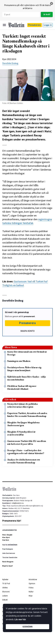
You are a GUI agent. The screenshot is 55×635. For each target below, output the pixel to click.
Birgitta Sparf (7, 566)
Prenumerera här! (11, 520)
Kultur (31, 591)
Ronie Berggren (7, 562)
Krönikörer (33, 579)
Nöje (30, 595)
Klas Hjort (6, 537)
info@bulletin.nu (18, 503)
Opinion (32, 583)
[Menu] (4, 25)
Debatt (5, 600)
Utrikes (5, 587)
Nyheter (5, 579)
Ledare (5, 595)
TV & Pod (6, 583)
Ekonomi (6, 591)
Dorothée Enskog (10, 63)
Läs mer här (20, 619)
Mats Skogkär (7, 535)
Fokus (31, 587)
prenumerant (29, 316)
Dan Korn (5, 540)
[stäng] (51, 3)
